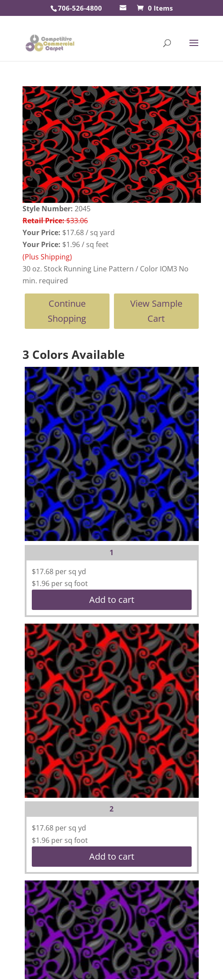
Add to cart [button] (111, 600)
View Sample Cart (156, 310)
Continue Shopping (67, 310)
